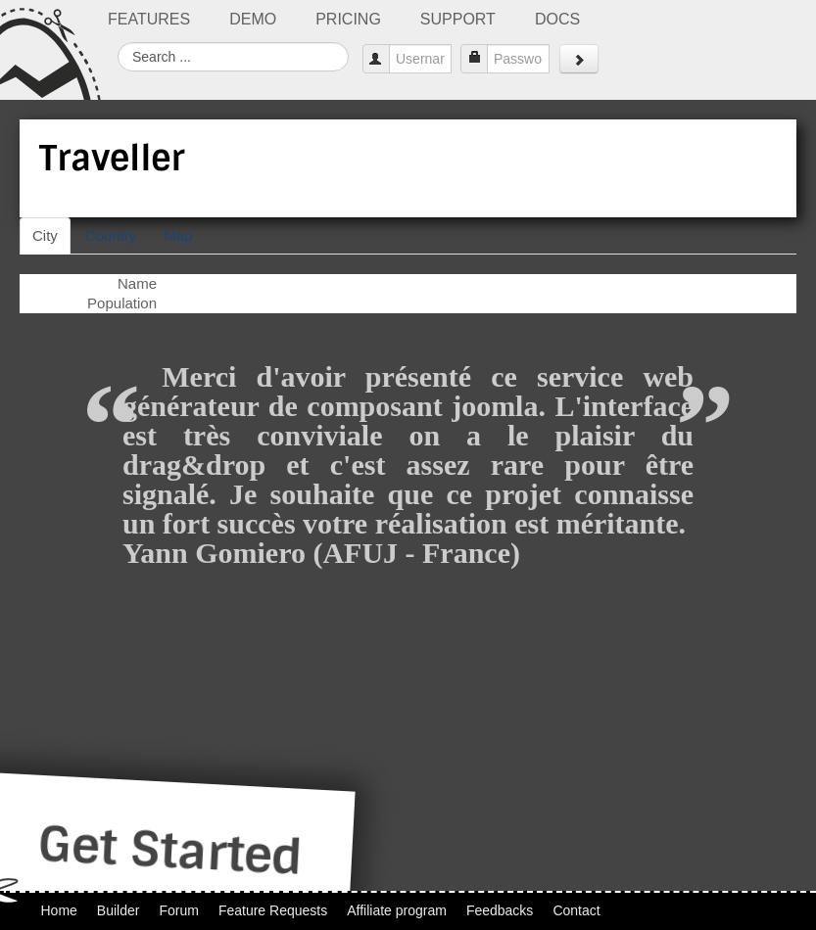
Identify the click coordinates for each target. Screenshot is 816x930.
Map (178, 235)
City (45, 235)
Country (111, 235)
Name (137, 283)
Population (122, 303)
